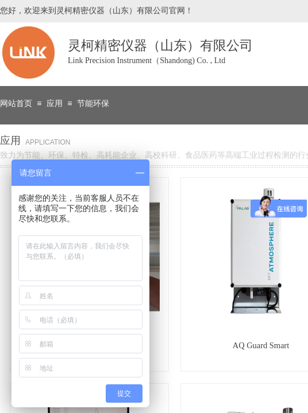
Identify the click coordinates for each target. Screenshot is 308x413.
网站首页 (16, 103)
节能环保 (93, 103)
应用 (55, 103)
